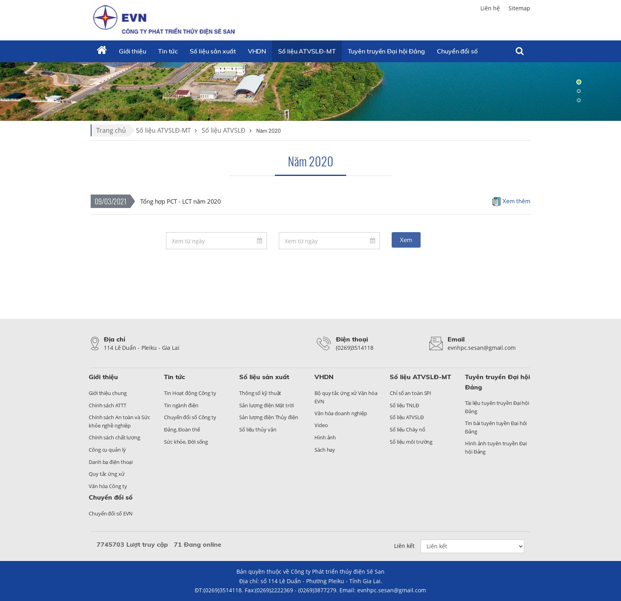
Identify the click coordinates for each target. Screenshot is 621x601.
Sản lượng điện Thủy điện (268, 417)
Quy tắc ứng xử (107, 473)
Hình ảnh (325, 437)
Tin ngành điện (181, 405)
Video (321, 425)
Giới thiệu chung (107, 393)
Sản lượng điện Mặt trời (266, 405)
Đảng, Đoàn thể (182, 429)
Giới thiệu (132, 51)
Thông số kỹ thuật (260, 393)
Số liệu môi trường (411, 441)
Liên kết (404, 545)
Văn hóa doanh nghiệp (340, 413)
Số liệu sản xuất (213, 51)
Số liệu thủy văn (257, 429)
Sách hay (324, 449)
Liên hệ (490, 8)
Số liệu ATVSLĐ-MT (306, 51)
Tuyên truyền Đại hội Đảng (386, 51)
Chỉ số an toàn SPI (410, 393)
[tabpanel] (310, 91)
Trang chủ (111, 130)
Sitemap (519, 8)
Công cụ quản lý (107, 449)
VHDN (257, 51)
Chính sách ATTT (107, 405)
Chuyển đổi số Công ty (190, 417)
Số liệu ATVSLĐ (224, 130)
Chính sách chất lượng (114, 437)
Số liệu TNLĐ (404, 405)
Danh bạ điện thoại (111, 462)
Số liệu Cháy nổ (407, 429)
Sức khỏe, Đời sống (186, 441)
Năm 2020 (310, 161)
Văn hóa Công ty (108, 486)
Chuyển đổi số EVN (111, 513)
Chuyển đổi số (111, 497)
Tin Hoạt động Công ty (190, 393)
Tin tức (168, 51)
